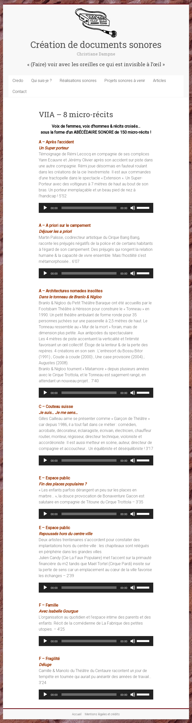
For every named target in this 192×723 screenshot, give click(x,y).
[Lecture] (45, 207)
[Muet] (132, 207)
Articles (159, 80)
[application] (96, 208)
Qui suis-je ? (41, 80)
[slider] (89, 208)
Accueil (77, 714)
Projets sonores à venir (124, 80)
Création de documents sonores (96, 44)
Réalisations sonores (78, 80)
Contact (19, 91)
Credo (17, 80)
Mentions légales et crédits (102, 714)
